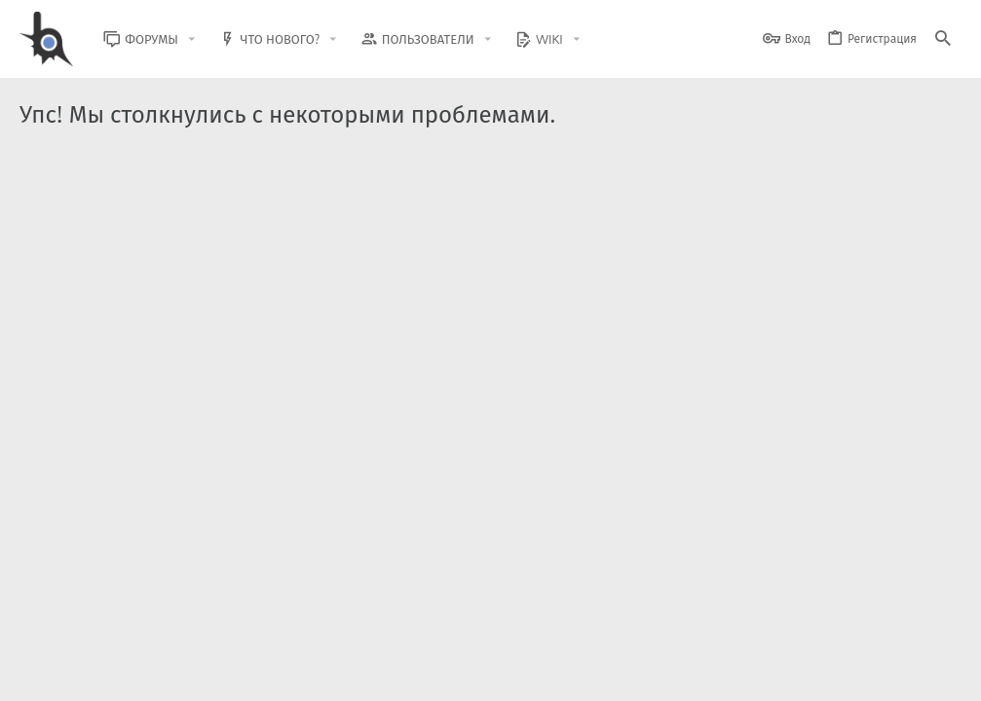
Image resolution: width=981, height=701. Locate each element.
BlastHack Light (68, 674)
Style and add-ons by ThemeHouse (440, 618)
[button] (204, 39)
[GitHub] (939, 627)
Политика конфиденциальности (762, 674)
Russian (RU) (176, 674)
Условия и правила (610, 674)
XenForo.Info (143, 635)
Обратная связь (503, 674)
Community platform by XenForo (178, 618)
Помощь (884, 674)
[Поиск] (943, 39)
